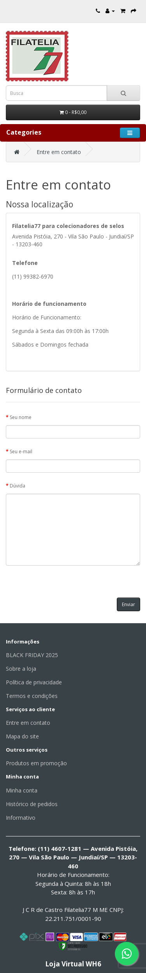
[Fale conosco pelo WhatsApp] (126, 953)
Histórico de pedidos (32, 804)
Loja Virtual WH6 (73, 963)
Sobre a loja (21, 668)
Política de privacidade (34, 682)
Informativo (20, 817)
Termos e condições (32, 696)
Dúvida (17, 485)
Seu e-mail (21, 451)
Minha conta (21, 790)
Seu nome (21, 417)
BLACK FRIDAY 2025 (32, 655)
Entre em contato (59, 152)
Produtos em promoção (36, 763)
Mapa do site (22, 736)
